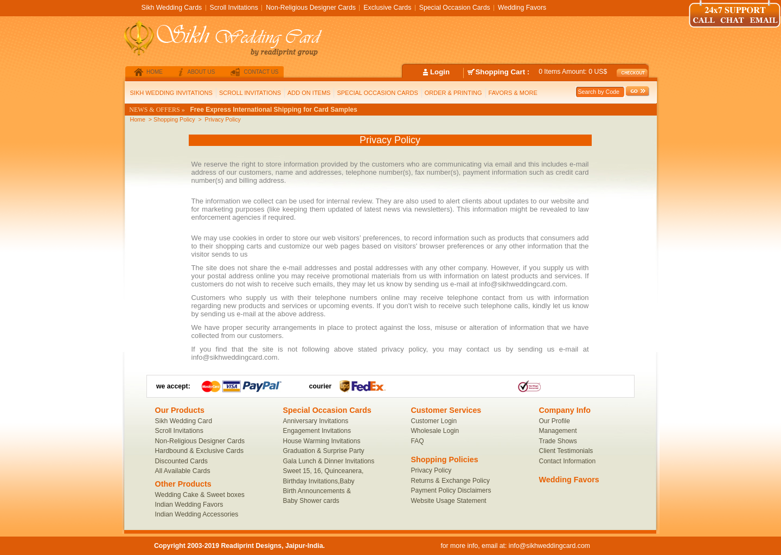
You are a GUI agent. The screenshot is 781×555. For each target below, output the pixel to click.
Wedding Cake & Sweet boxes (200, 495)
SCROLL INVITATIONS (250, 93)
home (154, 72)
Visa (231, 386)
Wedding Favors (522, 7)
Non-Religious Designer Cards (200, 441)
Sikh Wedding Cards (172, 7)
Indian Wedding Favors (189, 504)
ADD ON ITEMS (308, 93)
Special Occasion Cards (454, 7)
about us (201, 72)
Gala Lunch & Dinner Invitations (329, 461)
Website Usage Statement (448, 501)
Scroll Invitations (179, 431)
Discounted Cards (181, 461)
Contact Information (567, 461)
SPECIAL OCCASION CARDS (377, 93)
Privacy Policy (431, 470)
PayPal (261, 386)
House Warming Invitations (322, 441)
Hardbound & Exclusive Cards (199, 451)
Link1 (529, 386)
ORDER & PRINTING (453, 93)
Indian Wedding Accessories (197, 514)
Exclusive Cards (387, 7)
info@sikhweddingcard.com (549, 546)
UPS (345, 386)
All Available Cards (182, 471)
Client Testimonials (566, 451)
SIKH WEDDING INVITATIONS (171, 93)
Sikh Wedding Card (183, 421)
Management (558, 431)
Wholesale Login (435, 431)
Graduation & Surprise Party (323, 451)
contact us (261, 72)
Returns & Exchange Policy (450, 480)
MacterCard (211, 386)
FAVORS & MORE (513, 93)
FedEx (368, 386)
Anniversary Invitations (316, 421)
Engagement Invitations (317, 431)
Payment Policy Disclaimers (451, 490)
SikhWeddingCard (244, 39)
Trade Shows (558, 441)
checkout (633, 72)
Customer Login (434, 421)
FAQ (417, 441)
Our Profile (554, 421)
